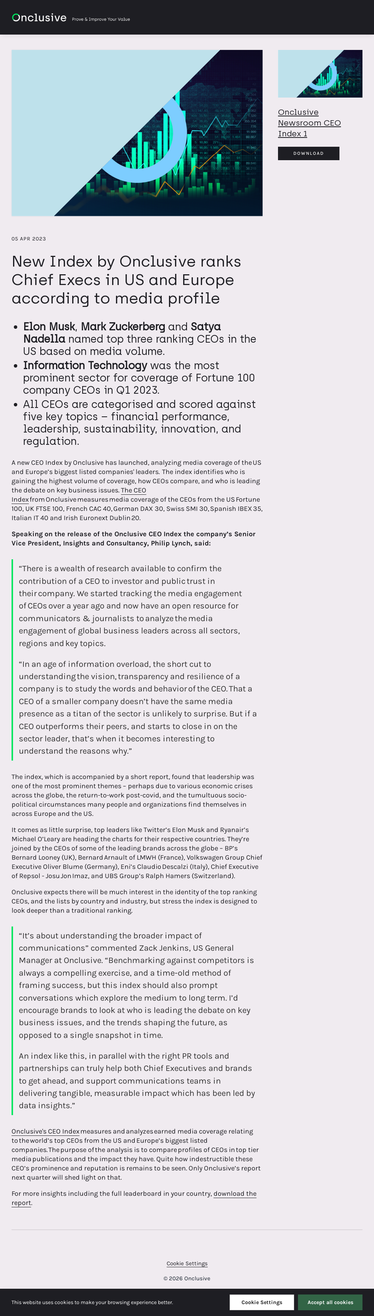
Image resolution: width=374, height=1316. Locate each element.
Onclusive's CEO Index (45, 1131)
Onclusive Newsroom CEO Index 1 (309, 122)
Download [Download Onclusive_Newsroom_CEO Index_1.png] (308, 153)
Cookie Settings (187, 1263)
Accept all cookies (330, 1302)
